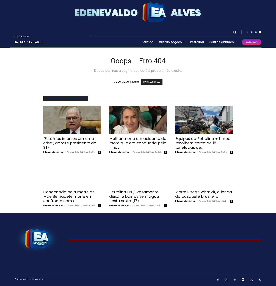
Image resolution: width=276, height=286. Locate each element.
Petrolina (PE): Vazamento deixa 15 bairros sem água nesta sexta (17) (134, 196)
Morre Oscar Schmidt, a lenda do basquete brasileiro (203, 194)
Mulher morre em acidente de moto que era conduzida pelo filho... (137, 143)
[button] (234, 32)
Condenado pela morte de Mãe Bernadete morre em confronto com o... (69, 196)
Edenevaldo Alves (53, 152)
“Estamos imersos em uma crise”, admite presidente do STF (69, 143)
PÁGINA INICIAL (151, 81)
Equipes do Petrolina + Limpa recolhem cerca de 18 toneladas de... (203, 143)
